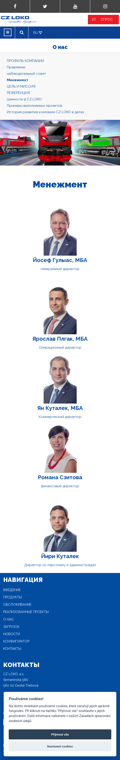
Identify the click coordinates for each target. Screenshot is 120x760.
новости (11, 634)
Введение (12, 590)
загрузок (11, 627)
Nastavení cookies (60, 746)
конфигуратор (16, 641)
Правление (16, 67)
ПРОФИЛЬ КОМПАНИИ (25, 61)
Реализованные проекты (26, 612)
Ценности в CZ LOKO (24, 99)
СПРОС (107, 19)
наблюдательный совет (26, 74)
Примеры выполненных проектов (34, 106)
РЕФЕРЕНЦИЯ (18, 93)
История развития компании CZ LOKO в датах (45, 112)
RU (35, 33)
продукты (12, 597)
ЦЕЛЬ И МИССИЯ (21, 86)
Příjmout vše (60, 734)
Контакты (12, 648)
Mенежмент (17, 80)
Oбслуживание (17, 604)
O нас (8, 619)
